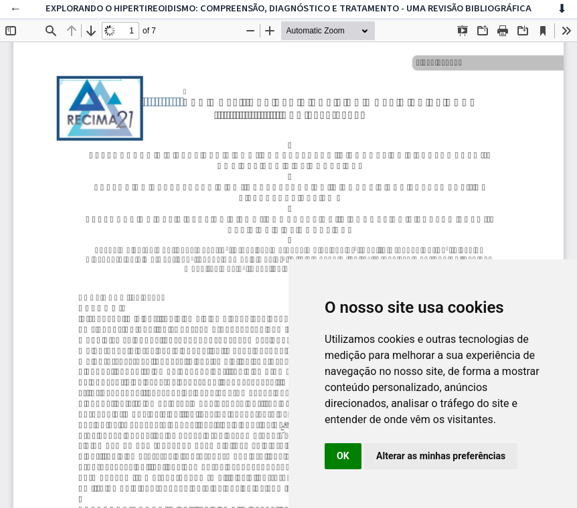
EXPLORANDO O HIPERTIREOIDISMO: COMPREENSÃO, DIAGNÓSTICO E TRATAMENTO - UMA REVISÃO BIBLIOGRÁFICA (288, 8)
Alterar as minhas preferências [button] (440, 456)
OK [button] (343, 456)
